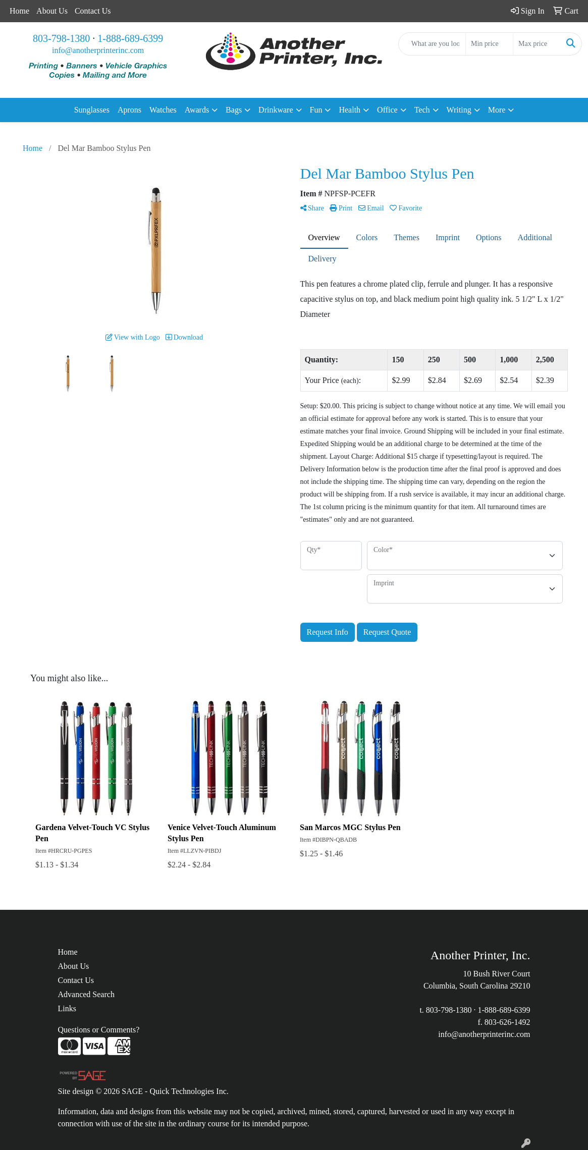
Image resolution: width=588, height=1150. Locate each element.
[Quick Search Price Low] (489, 44)
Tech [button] (422, 109)
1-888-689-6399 (130, 38)
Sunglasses (92, 109)
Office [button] (387, 109)
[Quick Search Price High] (537, 44)
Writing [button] (459, 109)
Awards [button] (197, 109)
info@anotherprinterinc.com (98, 50)
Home (19, 11)
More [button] (497, 109)
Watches (163, 109)
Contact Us (93, 11)
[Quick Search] (432, 44)
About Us (52, 11)
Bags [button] (234, 109)
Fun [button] (316, 109)
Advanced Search (86, 994)
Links (67, 1008)
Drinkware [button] (275, 109)
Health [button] (349, 109)
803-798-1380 (61, 38)
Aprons (129, 109)
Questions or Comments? (99, 1029)
